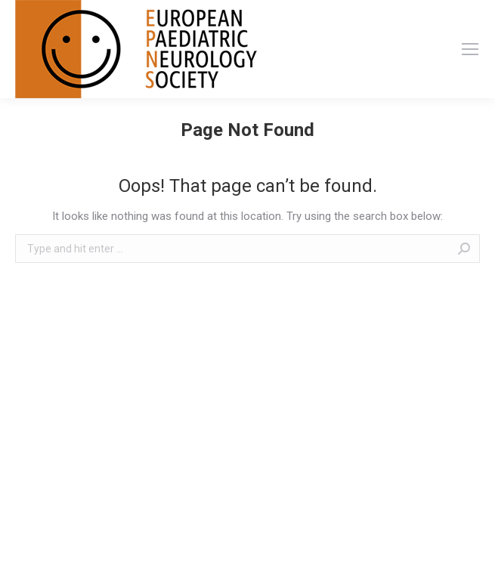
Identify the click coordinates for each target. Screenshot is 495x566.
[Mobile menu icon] (470, 49)
